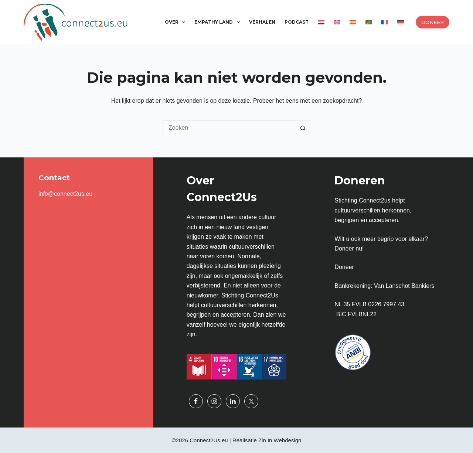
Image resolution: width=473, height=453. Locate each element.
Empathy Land (218, 22)
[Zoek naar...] (229, 127)
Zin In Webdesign (279, 440)
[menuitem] (321, 22)
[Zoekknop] (303, 127)
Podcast (297, 22)
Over (176, 22)
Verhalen (262, 22)
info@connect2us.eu (65, 194)
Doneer (432, 22)
